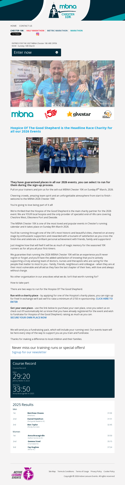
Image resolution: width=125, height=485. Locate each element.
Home (13, 25)
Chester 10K (17, 30)
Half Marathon (35, 30)
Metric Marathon (57, 30)
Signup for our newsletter (29, 352)
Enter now (23, 52)
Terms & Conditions (66, 471)
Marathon (76, 30)
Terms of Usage (82, 471)
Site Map (52, 471)
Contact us (25, 25)
